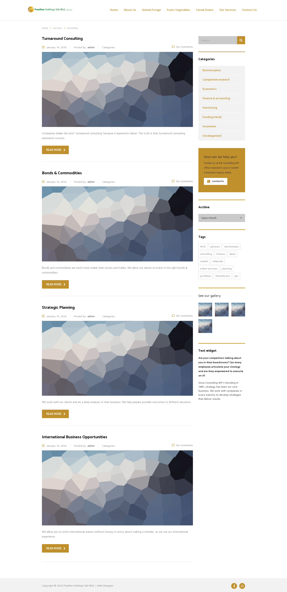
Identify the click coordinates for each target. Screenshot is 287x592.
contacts (215, 181)
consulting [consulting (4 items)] (206, 253)
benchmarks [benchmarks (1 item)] (231, 246)
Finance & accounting (216, 98)
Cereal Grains (204, 10)
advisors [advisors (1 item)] (215, 246)
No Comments (182, 46)
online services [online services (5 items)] (208, 268)
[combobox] (221, 218)
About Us (130, 10)
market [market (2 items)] (204, 261)
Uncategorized (212, 136)
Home (114, 10)
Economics (210, 89)
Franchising (210, 107)
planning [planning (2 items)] (227, 268)
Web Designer (105, 585)
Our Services (227, 10)
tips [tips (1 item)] (236, 275)
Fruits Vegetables (178, 10)
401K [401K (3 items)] (203, 246)
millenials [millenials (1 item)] (218, 261)
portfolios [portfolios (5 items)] (205, 275)
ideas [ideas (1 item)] (232, 253)
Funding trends (212, 117)
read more (56, 150)
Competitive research (216, 79)
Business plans (212, 70)
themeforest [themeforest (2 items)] (222, 275)
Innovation (209, 126)
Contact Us (249, 10)
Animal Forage (151, 10)
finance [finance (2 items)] (220, 253)
